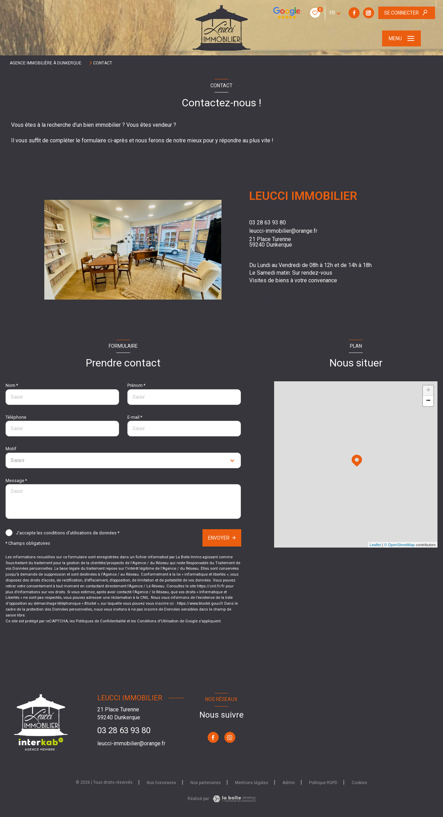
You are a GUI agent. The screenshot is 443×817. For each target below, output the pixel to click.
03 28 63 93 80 (267, 222)
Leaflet (375, 545)
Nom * (12, 385)
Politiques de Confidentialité (101, 621)
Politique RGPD (323, 782)
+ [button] (428, 390)
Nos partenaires (205, 782)
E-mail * (134, 417)
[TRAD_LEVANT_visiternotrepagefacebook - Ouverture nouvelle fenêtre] (311, 12)
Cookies (359, 783)
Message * (16, 480)
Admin (288, 782)
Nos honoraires (161, 782)
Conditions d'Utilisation (158, 621)
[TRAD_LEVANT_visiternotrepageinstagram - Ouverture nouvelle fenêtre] (325, 12)
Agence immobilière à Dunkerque (45, 63)
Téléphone (16, 417)
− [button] (428, 401)
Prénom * (136, 385)
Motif (11, 448)
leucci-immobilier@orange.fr (283, 231)
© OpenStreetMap (399, 545)
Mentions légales (251, 782)
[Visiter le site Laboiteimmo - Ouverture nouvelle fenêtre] (233, 798)
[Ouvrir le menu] (401, 38)
